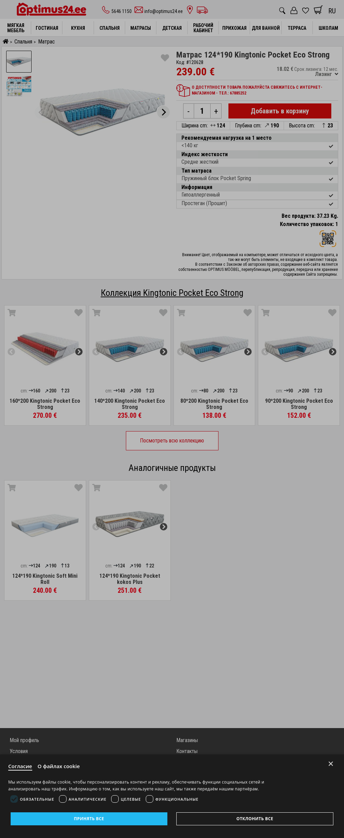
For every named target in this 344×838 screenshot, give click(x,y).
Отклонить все (254, 819)
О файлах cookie (59, 766)
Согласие (20, 766)
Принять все (89, 819)
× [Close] (331, 764)
